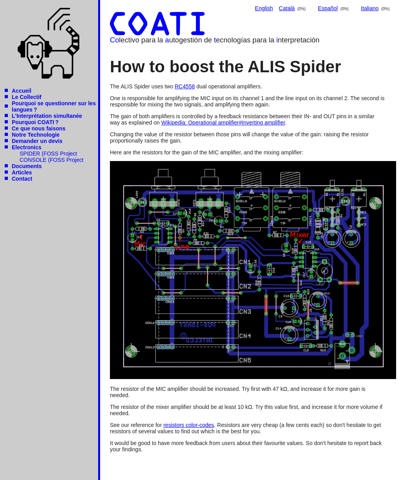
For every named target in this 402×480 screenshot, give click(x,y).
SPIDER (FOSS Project (48, 153)
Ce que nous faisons (39, 128)
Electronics (26, 147)
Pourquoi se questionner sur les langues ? (54, 106)
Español (328, 8)
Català (286, 8)
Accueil (21, 91)
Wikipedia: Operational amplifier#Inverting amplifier (223, 122)
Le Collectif (26, 97)
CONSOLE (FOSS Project (52, 160)
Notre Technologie (36, 135)
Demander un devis (37, 141)
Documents (27, 166)
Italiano (369, 8)
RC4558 (185, 86)
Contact (22, 179)
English (264, 8)
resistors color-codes (188, 425)
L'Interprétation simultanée (47, 116)
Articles (22, 172)
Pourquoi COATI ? (35, 122)
